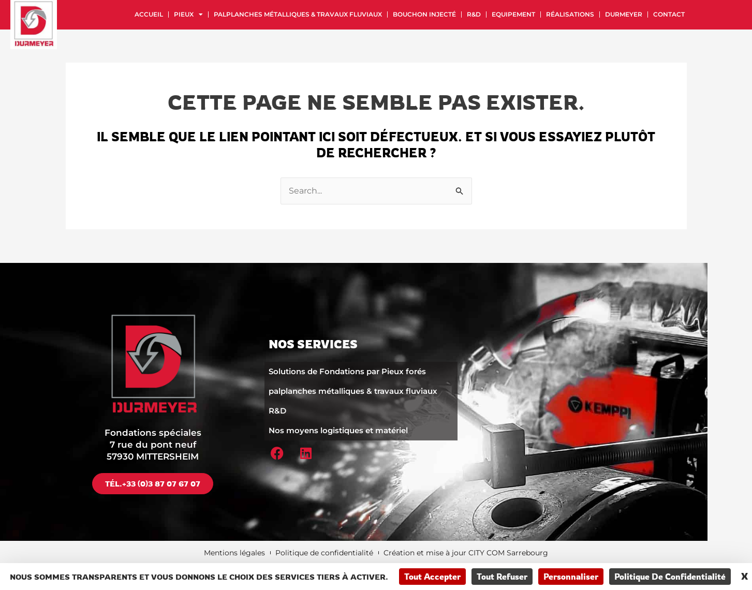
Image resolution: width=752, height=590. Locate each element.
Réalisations (570, 14)
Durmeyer (623, 14)
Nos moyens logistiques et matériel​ (338, 430)
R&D (474, 14)
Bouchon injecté (424, 14)
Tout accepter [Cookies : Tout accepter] (432, 576)
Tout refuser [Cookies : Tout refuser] (502, 576)
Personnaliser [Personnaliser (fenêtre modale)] (570, 576)
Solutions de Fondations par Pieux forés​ (347, 371)
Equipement (513, 14)
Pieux (188, 14)
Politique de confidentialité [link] (670, 576)
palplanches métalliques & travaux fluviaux (298, 14)
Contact (669, 14)
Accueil (149, 14)
